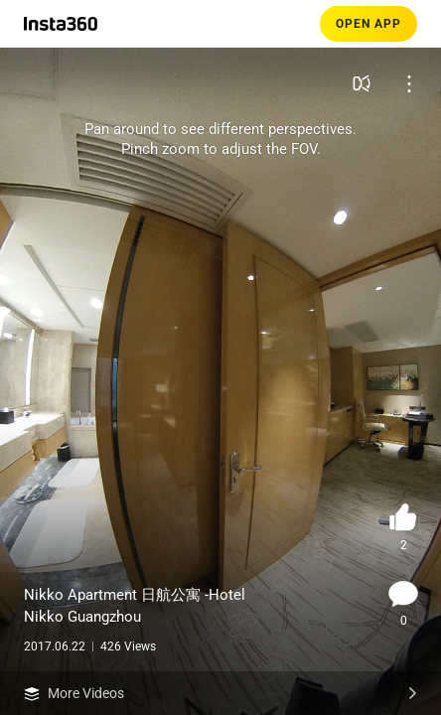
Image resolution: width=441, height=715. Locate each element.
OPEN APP (368, 24)
